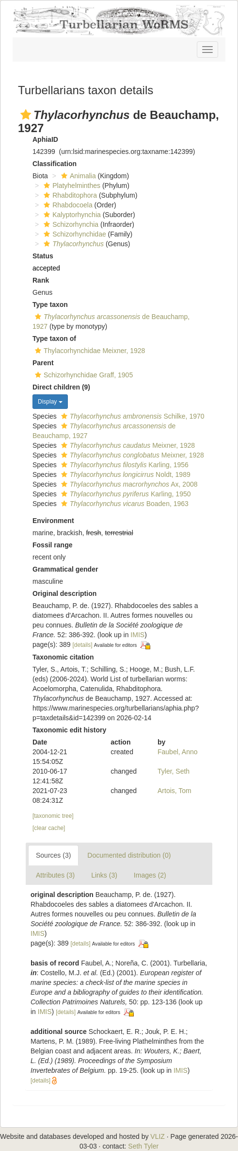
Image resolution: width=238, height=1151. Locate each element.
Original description (64, 593)
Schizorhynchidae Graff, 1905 (82, 375)
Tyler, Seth (174, 771)
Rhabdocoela (67, 205)
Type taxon (50, 304)
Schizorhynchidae (73, 234)
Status (42, 256)
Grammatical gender (65, 569)
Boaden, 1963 (124, 504)
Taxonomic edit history (69, 730)
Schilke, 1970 (132, 416)
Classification (54, 164)
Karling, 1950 (125, 494)
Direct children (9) (61, 387)
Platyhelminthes (70, 185)
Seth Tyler (143, 1146)
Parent (43, 363)
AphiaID (45, 139)
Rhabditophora (69, 195)
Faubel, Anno (178, 752)
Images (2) (150, 875)
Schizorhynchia (69, 224)
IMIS (137, 635)
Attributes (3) (55, 875)
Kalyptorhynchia (71, 215)
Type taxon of (54, 338)
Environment (53, 521)
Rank (40, 280)
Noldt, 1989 (124, 474)
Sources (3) (53, 855)
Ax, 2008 (128, 484)
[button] (25, 114)
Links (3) (104, 875)
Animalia (77, 176)
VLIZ (157, 1136)
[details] (83, 645)
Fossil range (52, 545)
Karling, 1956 (124, 465)
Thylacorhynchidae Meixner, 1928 (88, 351)
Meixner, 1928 (127, 445)
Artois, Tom (174, 791)
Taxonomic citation (63, 657)
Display (50, 401)
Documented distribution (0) (129, 855)
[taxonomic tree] (53, 815)
